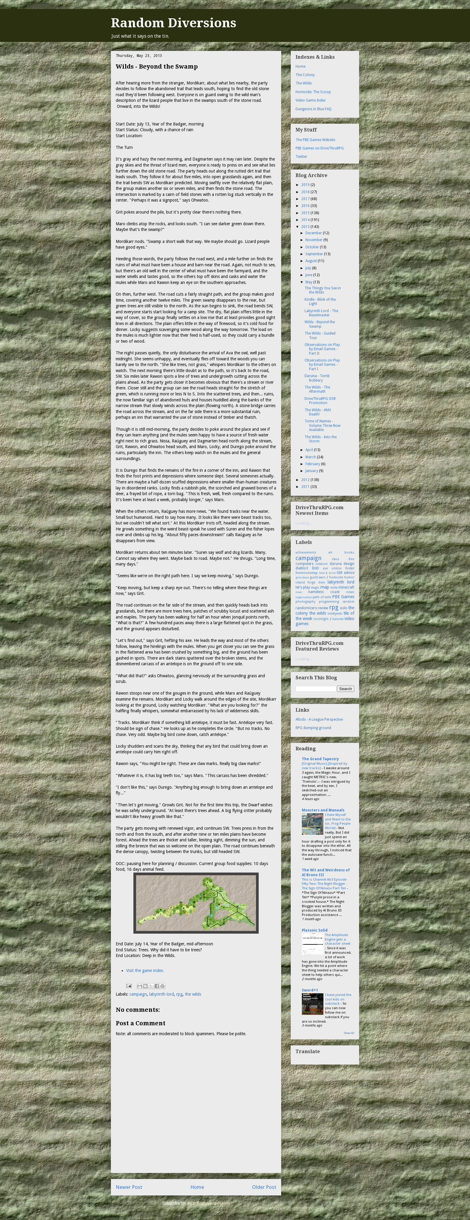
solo (343, 608)
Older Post (264, 1187)
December (314, 233)
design (349, 564)
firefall (349, 568)
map (324, 587)
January (312, 471)
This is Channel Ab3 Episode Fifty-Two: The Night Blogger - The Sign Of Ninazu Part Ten (324, 884)
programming (329, 602)
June (309, 275)
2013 (306, 227)
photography (305, 602)
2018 (306, 192)
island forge (305, 582)
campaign (138, 994)
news (350, 592)
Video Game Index (311, 100)
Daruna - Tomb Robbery (317, 378)
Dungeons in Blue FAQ (314, 109)
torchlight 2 (322, 619)
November (314, 240)
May (309, 282)
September (314, 254)
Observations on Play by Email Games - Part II (322, 349)
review (323, 608)
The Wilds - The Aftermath (317, 389)
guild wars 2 (319, 577)
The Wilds (304, 83)
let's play (303, 587)
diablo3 (302, 568)
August (311, 261)
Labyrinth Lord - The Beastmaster (321, 313)
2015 (306, 213)
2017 (306, 199)
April (309, 450)
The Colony (305, 75)
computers (305, 564)
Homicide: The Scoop (313, 92)
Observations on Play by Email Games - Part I (322, 364)
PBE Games (343, 596)
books (349, 552)
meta (334, 587)
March (311, 457)
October (312, 247)
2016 (306, 206)
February (313, 464)
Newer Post (129, 1187)
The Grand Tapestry (320, 759)
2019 (306, 185)
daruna (336, 564)
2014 (306, 220)
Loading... (304, 523)
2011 (306, 487)
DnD (315, 568)
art (330, 552)
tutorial (338, 619)
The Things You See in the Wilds (323, 290)
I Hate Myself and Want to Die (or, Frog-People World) (338, 821)
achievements (306, 552)
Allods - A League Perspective (319, 719)
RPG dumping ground (313, 728)
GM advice (345, 573)
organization (304, 597)
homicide (336, 577)
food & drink (327, 573)
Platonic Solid (315, 930)
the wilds (193, 994)
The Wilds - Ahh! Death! (318, 412)
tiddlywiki (335, 614)
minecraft (346, 587)
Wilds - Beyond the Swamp (320, 324)
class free (343, 559)
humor (349, 577)
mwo (299, 592)
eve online (332, 568)
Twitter (301, 157)
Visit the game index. (145, 970)
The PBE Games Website (315, 140)
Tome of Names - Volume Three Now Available (323, 425)
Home (197, 1187)
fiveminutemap (307, 573)
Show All (349, 1033)
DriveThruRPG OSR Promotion (320, 401)
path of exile (322, 597)
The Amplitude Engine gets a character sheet (337, 939)
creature (321, 564)
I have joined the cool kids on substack (338, 999)
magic (315, 587)
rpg (179, 994)
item (321, 582)
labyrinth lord (161, 994)
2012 (306, 480)
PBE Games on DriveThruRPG (320, 148)
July (308, 268)
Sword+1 (310, 990)
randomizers (306, 608)
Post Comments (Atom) (208, 1203)
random (348, 602)
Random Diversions (173, 23)
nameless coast (324, 592)
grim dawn (302, 577)
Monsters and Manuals (323, 810)
